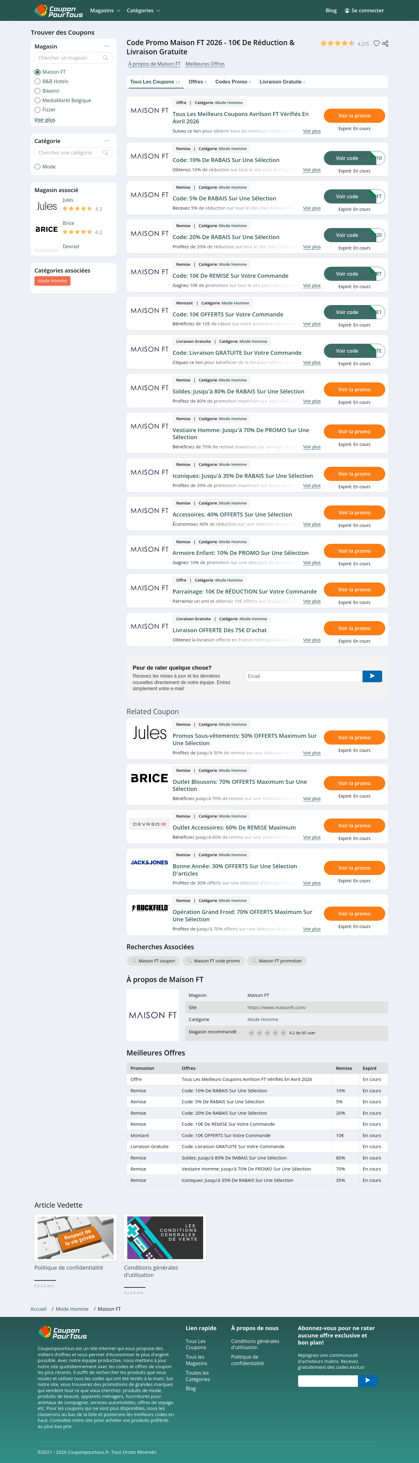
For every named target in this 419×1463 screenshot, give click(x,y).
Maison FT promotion (280, 961)
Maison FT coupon (156, 961)
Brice (68, 223)
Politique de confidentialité (247, 1360)
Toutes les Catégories (198, 1376)
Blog (331, 10)
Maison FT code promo (217, 961)
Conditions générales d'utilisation (255, 1344)
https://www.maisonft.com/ (276, 1007)
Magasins (104, 10)
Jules (68, 200)
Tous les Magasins (196, 1360)
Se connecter (364, 10)
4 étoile (275, 1032)
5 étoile (283, 1032)
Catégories (142, 10)
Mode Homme (52, 281)
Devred (71, 246)
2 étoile (259, 1032)
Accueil (38, 1309)
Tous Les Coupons (196, 1344)
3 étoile (267, 1032)
